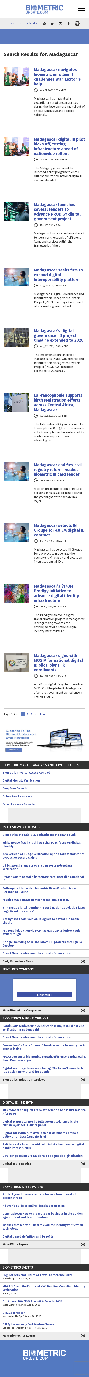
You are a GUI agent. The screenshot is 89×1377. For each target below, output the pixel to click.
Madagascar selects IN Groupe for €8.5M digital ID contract (59, 530)
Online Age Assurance (17, 796)
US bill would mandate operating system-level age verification (37, 867)
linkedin (52, 23)
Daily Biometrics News (18, 961)
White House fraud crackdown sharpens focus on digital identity (41, 844)
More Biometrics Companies (22, 1010)
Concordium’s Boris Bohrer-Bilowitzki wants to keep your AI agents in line (44, 1047)
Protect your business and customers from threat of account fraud (39, 1196)
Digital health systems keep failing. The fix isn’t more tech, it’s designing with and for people (43, 1070)
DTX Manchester (44, 1314)
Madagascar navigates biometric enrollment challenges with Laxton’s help (57, 76)
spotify (77, 23)
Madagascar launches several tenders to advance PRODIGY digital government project (57, 211)
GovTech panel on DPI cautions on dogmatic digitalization (43, 1156)
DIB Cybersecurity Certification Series (44, 1326)
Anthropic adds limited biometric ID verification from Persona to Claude (39, 890)
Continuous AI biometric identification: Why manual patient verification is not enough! (43, 1027)
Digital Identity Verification (21, 780)
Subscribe (32, 23)
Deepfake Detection (16, 788)
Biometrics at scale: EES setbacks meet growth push (39, 835)
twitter (60, 23)
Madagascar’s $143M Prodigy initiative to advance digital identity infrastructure (56, 593)
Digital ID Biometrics (17, 1164)
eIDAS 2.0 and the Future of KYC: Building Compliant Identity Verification (44, 1290)
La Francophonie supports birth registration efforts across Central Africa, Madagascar (58, 402)
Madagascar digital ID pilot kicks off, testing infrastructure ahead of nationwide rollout (59, 146)
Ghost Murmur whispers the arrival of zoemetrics (37, 953)
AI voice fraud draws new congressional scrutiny (36, 900)
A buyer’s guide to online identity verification (34, 1206)
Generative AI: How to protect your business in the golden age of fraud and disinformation (43, 1215)
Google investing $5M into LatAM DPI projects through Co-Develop (43, 943)
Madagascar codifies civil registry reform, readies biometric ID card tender (58, 469)
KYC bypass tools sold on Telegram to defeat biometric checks (41, 921)
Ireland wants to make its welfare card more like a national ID (43, 878)
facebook (69, 23)
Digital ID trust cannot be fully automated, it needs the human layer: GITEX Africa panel (40, 1123)
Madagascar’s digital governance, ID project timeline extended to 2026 (59, 335)
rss (44, 23)
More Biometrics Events (19, 1336)
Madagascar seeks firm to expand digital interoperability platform (58, 275)
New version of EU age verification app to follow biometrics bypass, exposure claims (44, 855)
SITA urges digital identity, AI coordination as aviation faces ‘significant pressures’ (44, 909)
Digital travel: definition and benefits (28, 1236)
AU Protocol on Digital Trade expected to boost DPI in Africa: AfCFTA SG (44, 1112)
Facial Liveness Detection (20, 804)
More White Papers (16, 1244)
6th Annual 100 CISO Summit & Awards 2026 (44, 1303)
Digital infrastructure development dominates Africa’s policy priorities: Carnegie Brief (40, 1134)
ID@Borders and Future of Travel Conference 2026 (44, 1276)
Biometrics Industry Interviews (24, 1079)
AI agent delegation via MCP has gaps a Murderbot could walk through (42, 932)
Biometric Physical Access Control (26, 772)
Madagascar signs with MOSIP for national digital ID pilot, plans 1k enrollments (58, 662)
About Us (16, 23)
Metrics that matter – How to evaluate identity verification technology (43, 1226)
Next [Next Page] (42, 714)
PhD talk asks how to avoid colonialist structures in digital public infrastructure (43, 1146)
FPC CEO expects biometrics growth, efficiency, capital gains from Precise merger (44, 1058)
